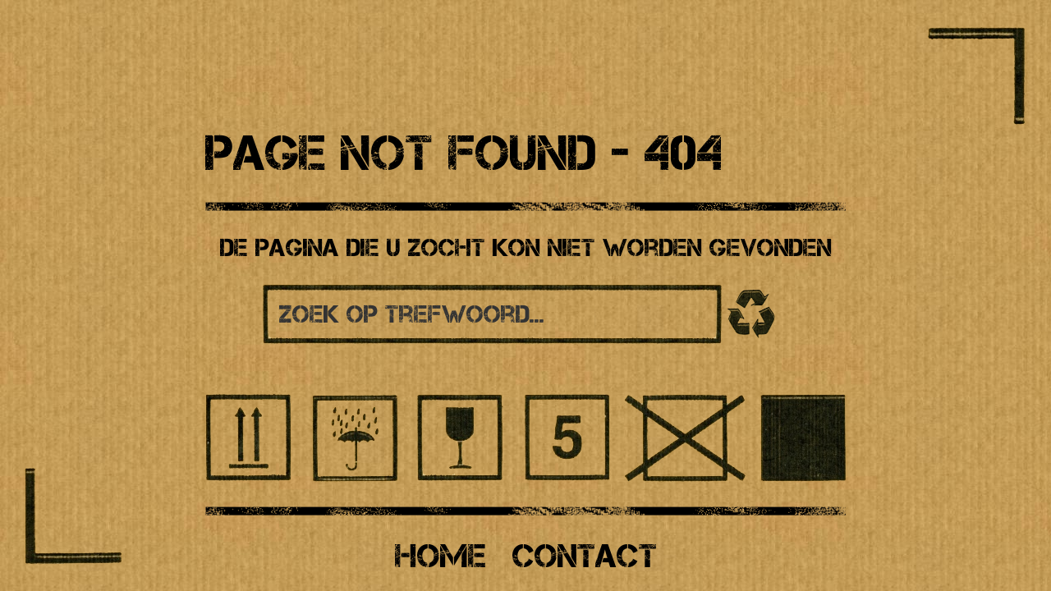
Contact (584, 556)
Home (440, 556)
